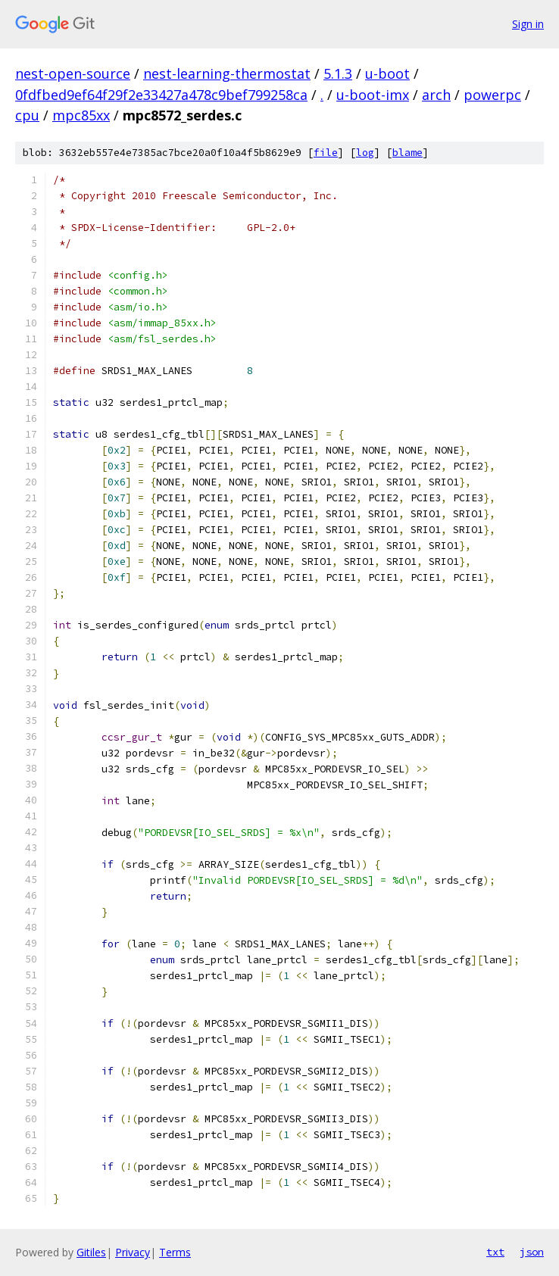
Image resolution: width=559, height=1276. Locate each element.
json (532, 1252)
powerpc (492, 95)
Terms (175, 1252)
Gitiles (91, 1252)
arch (436, 95)
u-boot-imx (372, 95)
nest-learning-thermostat (227, 73)
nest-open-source (72, 73)
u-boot (387, 73)
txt (495, 1252)
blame (407, 152)
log (365, 152)
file (326, 152)
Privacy (132, 1252)
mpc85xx (81, 115)
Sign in (528, 24)
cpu (27, 115)
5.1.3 (337, 73)
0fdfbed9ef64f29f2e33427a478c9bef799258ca (161, 95)
